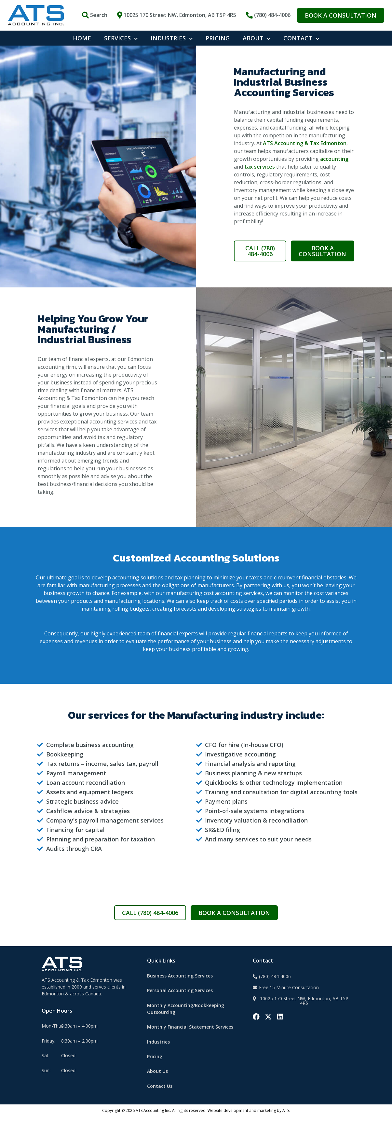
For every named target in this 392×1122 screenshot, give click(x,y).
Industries (158, 1047)
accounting (334, 164)
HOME (82, 38)
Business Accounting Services (180, 981)
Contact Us (159, 1091)
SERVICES (121, 38)
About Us (157, 1077)
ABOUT (256, 38)
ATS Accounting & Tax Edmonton (304, 148)
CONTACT (301, 38)
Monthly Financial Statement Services (190, 1032)
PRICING (218, 38)
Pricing (154, 1062)
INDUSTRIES (172, 38)
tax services (259, 171)
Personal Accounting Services (180, 996)
